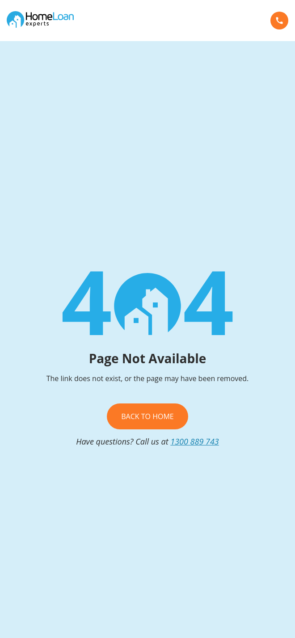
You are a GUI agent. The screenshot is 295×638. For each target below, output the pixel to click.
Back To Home (147, 416)
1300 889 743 (194, 441)
